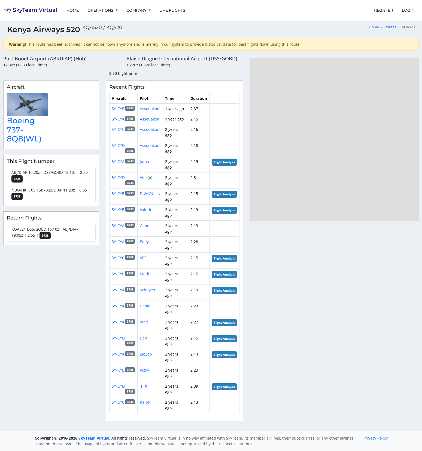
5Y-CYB (118, 108)
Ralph (145, 402)
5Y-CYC (118, 129)
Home (72, 10)
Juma (144, 161)
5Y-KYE (118, 209)
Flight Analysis (224, 162)
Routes (390, 27)
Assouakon (149, 108)
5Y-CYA (118, 119)
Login (408, 10)
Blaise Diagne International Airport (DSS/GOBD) (181, 58)
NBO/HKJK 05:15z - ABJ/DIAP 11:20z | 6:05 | (50, 193)
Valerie (146, 209)
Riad (144, 322)
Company (137, 10)
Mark (144, 273)
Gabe (144, 225)
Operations (100, 10)
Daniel (145, 305)
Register (383, 10)
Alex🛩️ (146, 177)
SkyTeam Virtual (93, 438)
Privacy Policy (375, 438)
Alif (143, 257)
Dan (143, 338)
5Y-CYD (118, 145)
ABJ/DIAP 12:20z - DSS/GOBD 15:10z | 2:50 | (51, 176)
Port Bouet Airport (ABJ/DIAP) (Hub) (45, 58)
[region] (334, 139)
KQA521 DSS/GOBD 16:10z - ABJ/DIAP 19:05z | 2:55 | (44, 233)
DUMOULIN (150, 193)
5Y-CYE (118, 193)
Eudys (145, 241)
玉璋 (143, 386)
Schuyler (148, 289)
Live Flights (172, 10)
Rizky (144, 370)
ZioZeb (146, 354)
